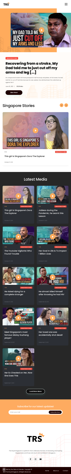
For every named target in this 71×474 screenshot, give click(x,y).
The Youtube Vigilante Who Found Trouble (18, 252)
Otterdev (21, 469)
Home (47, 471)
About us (56, 471)
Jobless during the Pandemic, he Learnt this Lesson (51, 213)
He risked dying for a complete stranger (14, 293)
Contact (65, 471)
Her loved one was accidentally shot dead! (51, 333)
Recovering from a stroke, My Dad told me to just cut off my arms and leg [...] (32, 68)
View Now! (14, 92)
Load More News (35, 391)
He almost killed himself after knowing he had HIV (51, 293)
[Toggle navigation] (66, 4)
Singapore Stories (12, 58)
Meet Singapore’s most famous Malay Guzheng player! (16, 335)
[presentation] (61, 105)
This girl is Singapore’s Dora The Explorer (24, 156)
